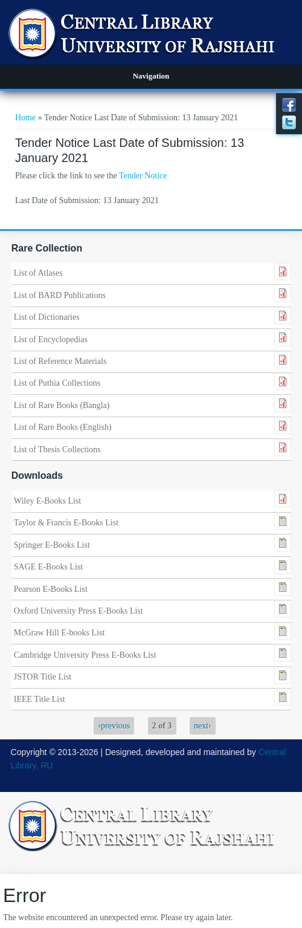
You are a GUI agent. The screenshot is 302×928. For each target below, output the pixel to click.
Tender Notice (143, 175)
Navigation (151, 75)
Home (25, 117)
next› (202, 725)
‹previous (114, 725)
